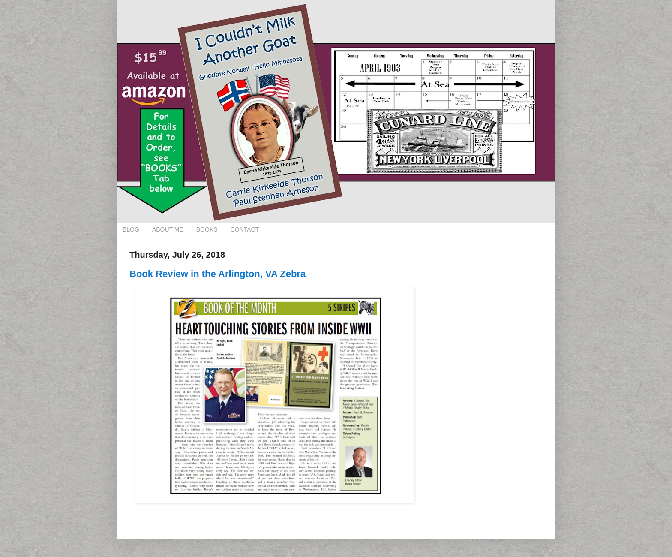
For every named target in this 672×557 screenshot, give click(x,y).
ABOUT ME (167, 229)
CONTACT (245, 229)
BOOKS (207, 229)
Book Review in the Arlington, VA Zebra (217, 273)
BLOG (131, 229)
